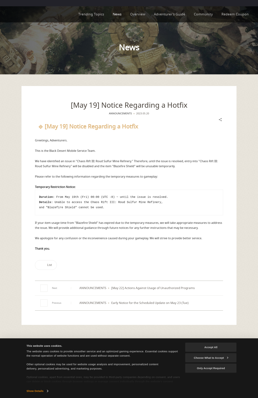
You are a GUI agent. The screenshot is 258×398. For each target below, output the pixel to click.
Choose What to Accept (211, 357)
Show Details (35, 390)
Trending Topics (91, 14)
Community (203, 14)
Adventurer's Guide (169, 14)
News (117, 14)
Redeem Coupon (237, 14)
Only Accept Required (211, 368)
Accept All (211, 347)
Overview (137, 14)
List (46, 265)
